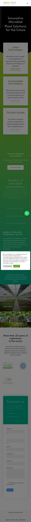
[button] (26, 213)
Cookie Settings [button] (7, 266)
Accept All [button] (16, 266)
